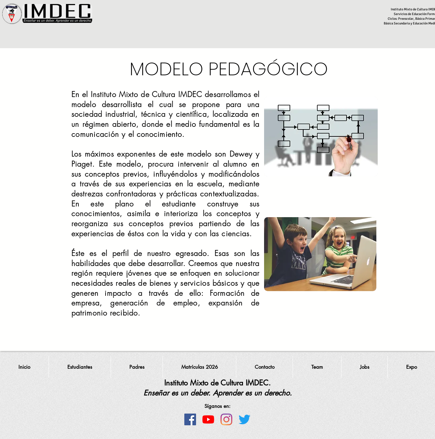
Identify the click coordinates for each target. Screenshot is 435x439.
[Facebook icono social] (190, 419)
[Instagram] (226, 419)
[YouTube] (208, 419)
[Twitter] (244, 419)
